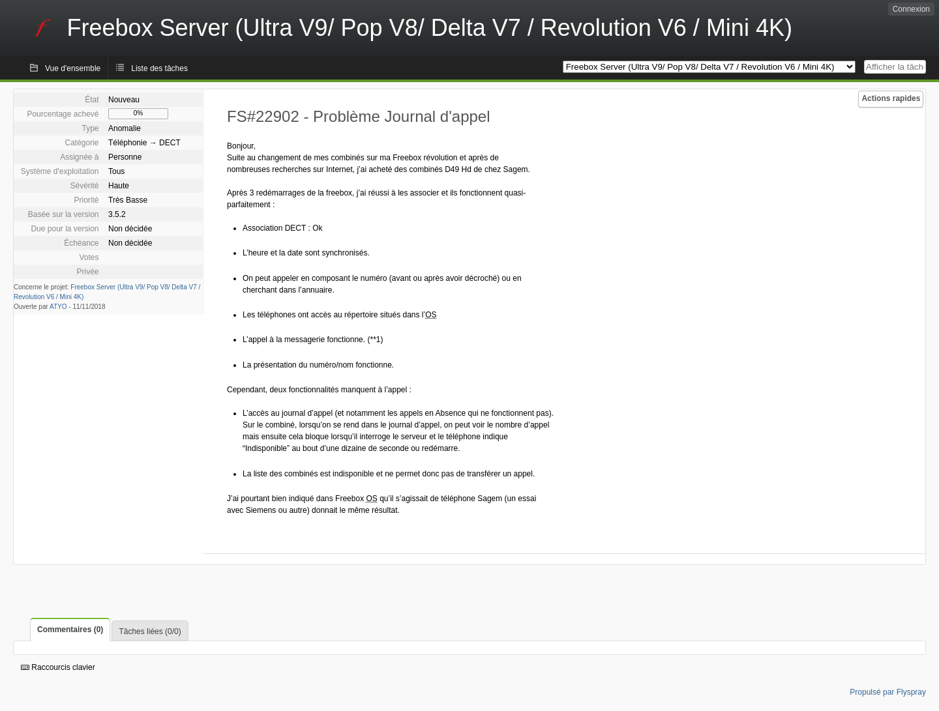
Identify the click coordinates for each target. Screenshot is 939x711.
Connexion (911, 9)
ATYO (58, 306)
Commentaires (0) (70, 629)
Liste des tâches (159, 68)
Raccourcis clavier (58, 667)
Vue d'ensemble (72, 68)
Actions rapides (890, 98)
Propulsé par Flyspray (888, 692)
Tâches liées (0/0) (150, 631)
